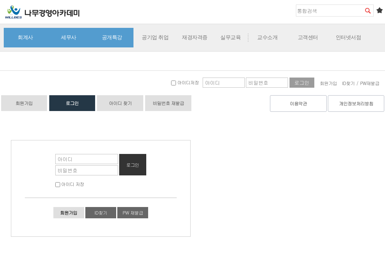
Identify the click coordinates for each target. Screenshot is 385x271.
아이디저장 (185, 82)
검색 (367, 10)
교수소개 (267, 37)
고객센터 (308, 37)
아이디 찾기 (120, 103)
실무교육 (230, 37)
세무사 (68, 37)
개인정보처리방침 (356, 103)
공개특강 (112, 37)
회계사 (25, 37)
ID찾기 (348, 83)
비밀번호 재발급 (168, 103)
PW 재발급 (133, 212)
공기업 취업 (155, 37)
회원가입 (328, 83)
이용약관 (298, 103)
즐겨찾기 (379, 10)
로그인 (72, 103)
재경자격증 (195, 37)
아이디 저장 (69, 184)
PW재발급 (369, 83)
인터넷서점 (348, 37)
